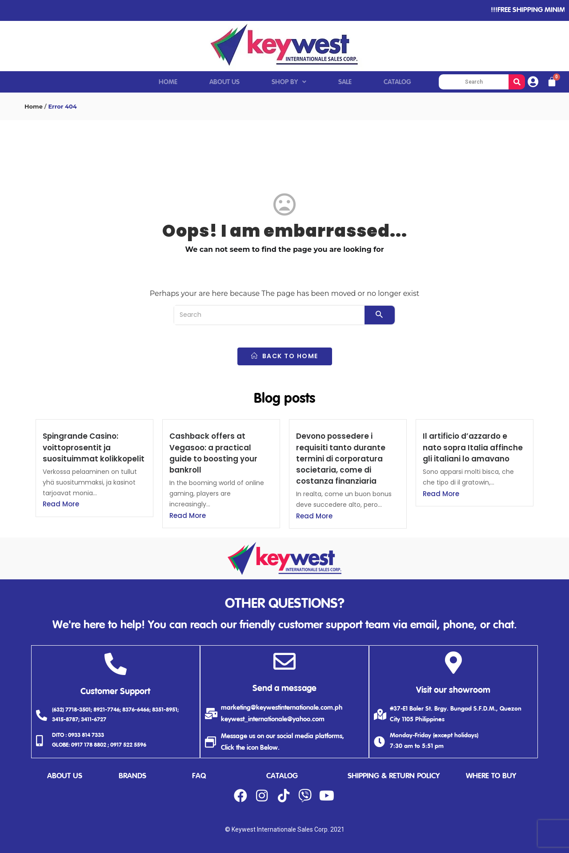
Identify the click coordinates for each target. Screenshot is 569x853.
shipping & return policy (394, 776)
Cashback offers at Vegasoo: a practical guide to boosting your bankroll (213, 453)
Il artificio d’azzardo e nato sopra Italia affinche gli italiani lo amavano (473, 447)
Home (33, 106)
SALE (345, 82)
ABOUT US (224, 82)
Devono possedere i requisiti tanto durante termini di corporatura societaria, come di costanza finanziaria (340, 458)
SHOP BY (289, 82)
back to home (284, 356)
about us (64, 776)
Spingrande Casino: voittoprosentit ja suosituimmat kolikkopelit (93, 447)
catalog (282, 776)
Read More (61, 504)
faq (199, 776)
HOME (168, 82)
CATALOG (397, 82)
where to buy (491, 776)
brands (132, 776)
